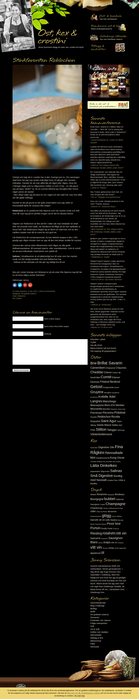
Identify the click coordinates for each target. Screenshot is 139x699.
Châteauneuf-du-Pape (115, 508)
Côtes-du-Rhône (101, 511)
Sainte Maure (104, 425)
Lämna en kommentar (47, 291)
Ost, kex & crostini (57, 35)
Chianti (105, 508)
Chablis (102, 504)
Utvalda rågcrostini (108, 48)
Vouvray (105, 548)
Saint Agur (108, 421)
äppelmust (95, 553)
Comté (106, 377)
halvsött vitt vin (97, 520)
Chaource (110, 368)
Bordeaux (120, 494)
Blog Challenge (97, 605)
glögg (106, 516)
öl (102, 552)
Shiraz (100, 543)
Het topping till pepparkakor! (103, 351)
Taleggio (112, 429)
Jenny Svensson (21, 291)
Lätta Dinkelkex (103, 465)
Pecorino (108, 412)
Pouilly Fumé (106, 528)
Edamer (116, 377)
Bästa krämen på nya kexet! (103, 348)
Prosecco (116, 528)
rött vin (121, 533)
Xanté (117, 548)
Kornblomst (94, 397)
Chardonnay (96, 508)
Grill (92, 626)
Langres (96, 401)
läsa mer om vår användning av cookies (83, 693)
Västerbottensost (101, 434)
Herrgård (107, 393)
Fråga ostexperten (98, 623)
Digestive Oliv (106, 447)
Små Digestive (101, 476)
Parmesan (96, 412)
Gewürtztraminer (95, 516)
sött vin (114, 542)
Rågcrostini (105, 471)
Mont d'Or (109, 405)
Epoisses (95, 382)
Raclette (93, 417)
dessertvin (112, 511)
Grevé (116, 387)
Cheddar (96, 372)
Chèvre (108, 372)
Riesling (96, 533)
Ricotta (115, 416)
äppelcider (122, 548)
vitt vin (96, 547)
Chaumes (121, 367)
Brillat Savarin (109, 363)
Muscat (103, 524)
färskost (115, 381)
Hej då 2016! (96, 345)
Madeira (113, 520)
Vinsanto (120, 543)
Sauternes (104, 538)
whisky (111, 548)
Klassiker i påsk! (97, 339)
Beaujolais (110, 494)
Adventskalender (98, 603)
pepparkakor (95, 471)
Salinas (19, 298)
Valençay (121, 430)
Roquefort (95, 421)
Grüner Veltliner (117, 516)
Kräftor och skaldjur (99, 632)
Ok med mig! (79, 696)
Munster (106, 409)
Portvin (95, 528)
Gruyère (96, 392)
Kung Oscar (117, 457)
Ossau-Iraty (121, 409)
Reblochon (21, 296)
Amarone (102, 494)
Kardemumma (102, 458)
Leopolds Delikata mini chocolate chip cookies (105, 461)
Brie (93, 363)
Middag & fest (96, 638)
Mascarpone (97, 405)
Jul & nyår (95, 629)
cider (93, 511)
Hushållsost (115, 392)
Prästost (119, 412)
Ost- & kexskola (108, 17)
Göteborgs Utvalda (108, 37)
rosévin (109, 533)
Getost (96, 386)
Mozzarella (96, 408)
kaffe (108, 520)
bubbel (109, 499)
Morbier (120, 405)
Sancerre (95, 538)
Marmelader (95, 635)
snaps (107, 542)
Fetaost (104, 381)
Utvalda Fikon (112, 480)
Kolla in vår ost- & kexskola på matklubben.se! (108, 105)
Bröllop (93, 608)
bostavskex (94, 447)
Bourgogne (97, 499)
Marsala (120, 520)
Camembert (97, 367)
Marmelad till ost (109, 81)
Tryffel (93, 342)
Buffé (92, 611)
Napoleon (114, 409)
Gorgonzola (108, 387)
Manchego (109, 401)
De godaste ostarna (28, 294)
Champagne (116, 504)
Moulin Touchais (95, 524)
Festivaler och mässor (100, 620)
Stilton (101, 429)
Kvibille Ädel (106, 396)
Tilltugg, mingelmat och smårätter (108, 27)
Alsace (93, 494)
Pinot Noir (114, 523)
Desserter (94, 617)
